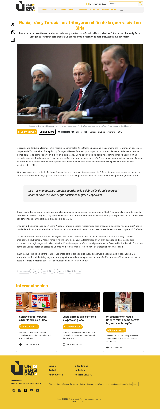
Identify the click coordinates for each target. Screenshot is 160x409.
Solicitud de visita (102, 384)
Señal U (45, 9)
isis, (70, 271)
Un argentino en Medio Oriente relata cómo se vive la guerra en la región (122, 320)
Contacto (90, 384)
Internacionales (27, 132)
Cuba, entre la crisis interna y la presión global (79, 318)
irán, (52, 271)
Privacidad (74, 384)
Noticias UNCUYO (109, 9)
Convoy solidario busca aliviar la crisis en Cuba (33, 318)
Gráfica (82, 384)
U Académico (81, 9)
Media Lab (94, 9)
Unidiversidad (47, 132)
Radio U (54, 9)
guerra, (78, 271)
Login (135, 384)
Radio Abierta (67, 9)
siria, (36, 271)
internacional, (24, 271)
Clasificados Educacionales (121, 384)
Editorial (52, 384)
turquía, (61, 271)
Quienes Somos (63, 384)
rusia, (44, 271)
